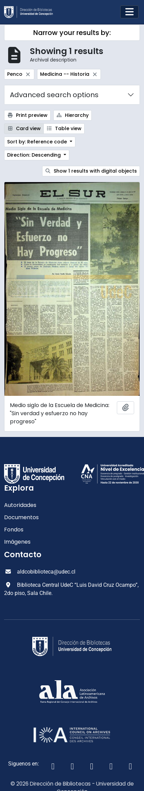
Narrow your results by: (72, 32)
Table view (64, 128)
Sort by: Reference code (37, 141)
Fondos (13, 529)
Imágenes (17, 542)
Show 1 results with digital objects (91, 171)
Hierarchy (72, 115)
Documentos (21, 517)
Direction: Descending (34, 155)
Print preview (27, 115)
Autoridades (20, 505)
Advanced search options (54, 95)
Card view (24, 128)
